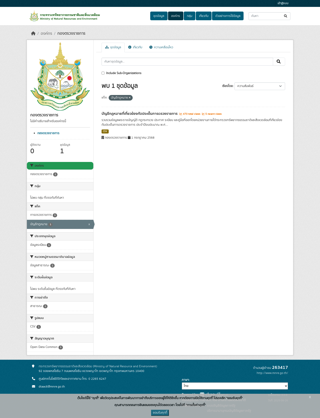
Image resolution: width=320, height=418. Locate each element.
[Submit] (286, 16)
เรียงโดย (227, 86)
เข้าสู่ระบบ (283, 3)
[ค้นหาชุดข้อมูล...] (269, 16)
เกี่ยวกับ (203, 16)
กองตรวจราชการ (71, 33)
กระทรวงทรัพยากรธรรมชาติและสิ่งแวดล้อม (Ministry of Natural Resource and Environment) (98, 366)
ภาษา (185, 380)
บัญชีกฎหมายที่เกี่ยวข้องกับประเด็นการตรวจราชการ (140, 114)
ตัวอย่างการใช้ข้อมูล (227, 16)
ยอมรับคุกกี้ (160, 412)
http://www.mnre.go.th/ (272, 373)
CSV (105, 131)
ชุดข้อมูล (158, 16)
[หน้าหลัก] (33, 33)
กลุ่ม (189, 16)
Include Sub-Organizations (121, 73)
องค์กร (175, 16)
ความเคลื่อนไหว (161, 47)
